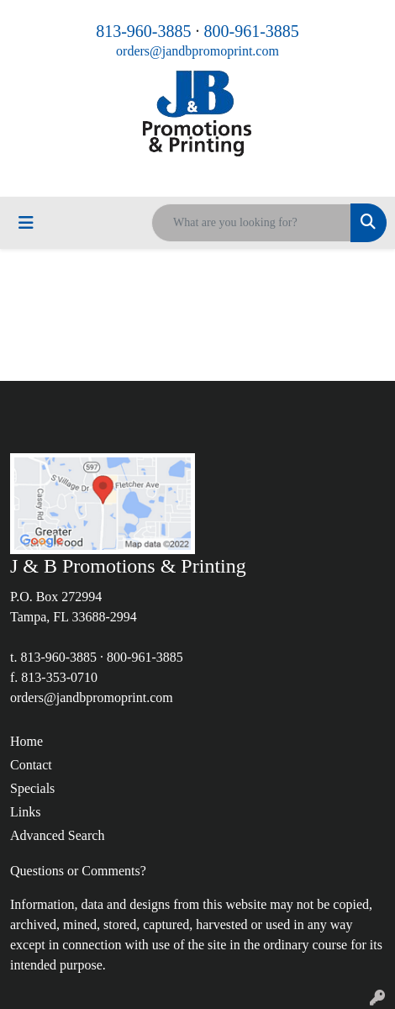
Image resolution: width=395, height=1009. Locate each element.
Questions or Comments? (78, 871)
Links (25, 812)
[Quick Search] (251, 222)
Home (26, 741)
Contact (31, 765)
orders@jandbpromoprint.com (197, 51)
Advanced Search (57, 835)
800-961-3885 (251, 31)
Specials (32, 788)
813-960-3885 (143, 31)
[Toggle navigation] (26, 223)
